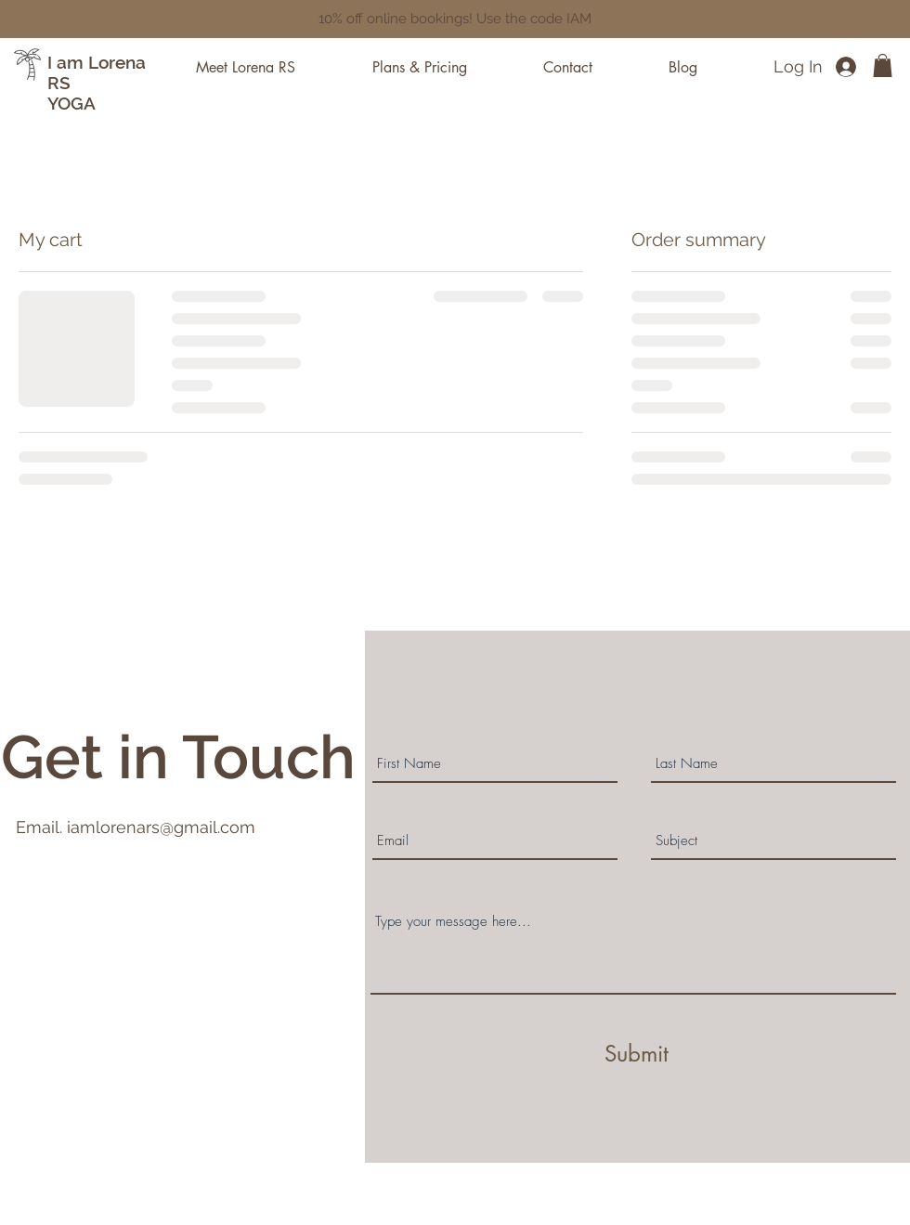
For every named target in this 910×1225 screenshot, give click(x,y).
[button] (882, 65)
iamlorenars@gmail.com (161, 827)
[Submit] (636, 1054)
